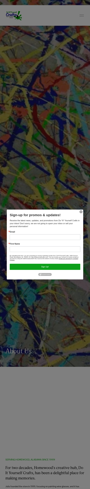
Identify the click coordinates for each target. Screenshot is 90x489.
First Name (15, 244)
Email (12, 232)
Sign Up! (45, 267)
